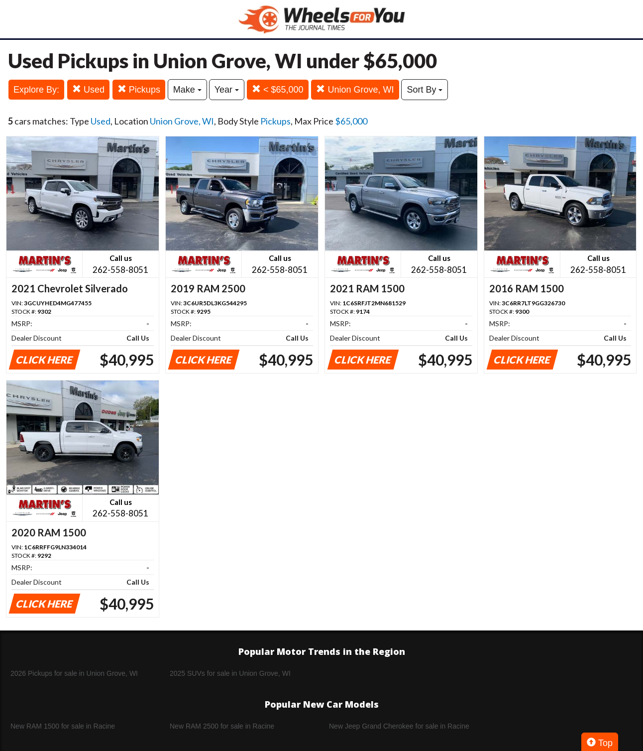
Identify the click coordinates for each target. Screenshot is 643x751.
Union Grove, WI (355, 89)
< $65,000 (278, 89)
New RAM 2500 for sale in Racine (222, 726)
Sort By (424, 90)
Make (187, 90)
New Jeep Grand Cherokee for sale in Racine (399, 726)
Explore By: (36, 90)
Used (88, 89)
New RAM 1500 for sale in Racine (62, 726)
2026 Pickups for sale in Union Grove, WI (74, 673)
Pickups (138, 89)
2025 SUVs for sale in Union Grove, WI (230, 673)
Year (226, 90)
